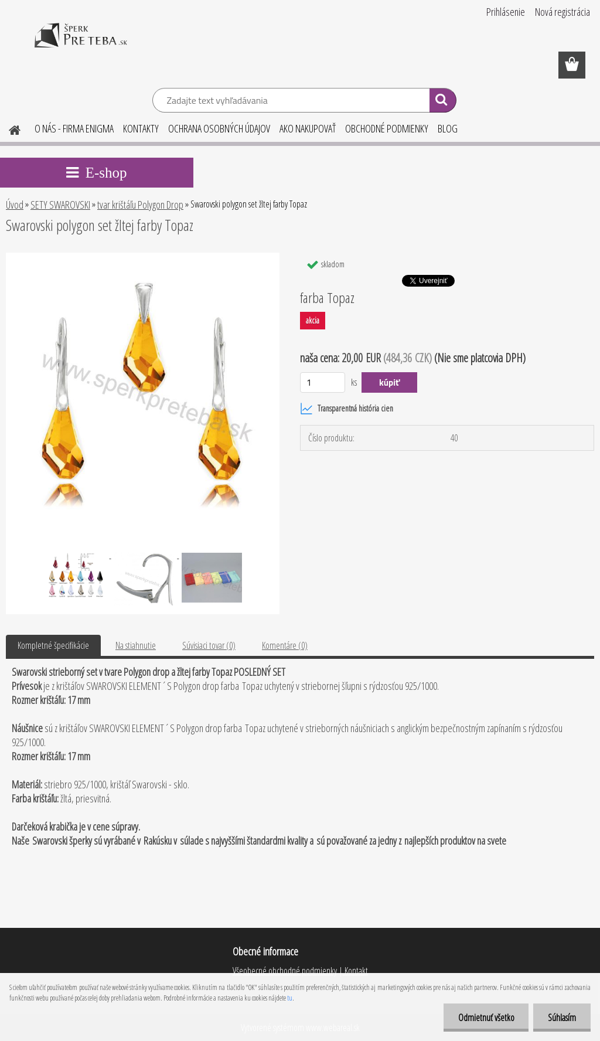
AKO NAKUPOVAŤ (307, 128)
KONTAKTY (141, 128)
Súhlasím (562, 1017)
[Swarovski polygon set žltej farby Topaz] (142, 257)
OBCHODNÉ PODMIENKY (386, 128)
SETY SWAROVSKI (60, 205)
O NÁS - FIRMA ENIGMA (74, 128)
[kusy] (322, 382)
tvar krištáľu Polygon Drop (140, 205)
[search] (442, 102)
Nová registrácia (562, 12)
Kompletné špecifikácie (53, 645)
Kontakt (355, 970)
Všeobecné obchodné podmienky (285, 970)
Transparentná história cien (346, 408)
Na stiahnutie (135, 645)
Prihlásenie (505, 12)
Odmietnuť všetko (486, 1017)
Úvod (14, 205)
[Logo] (80, 43)
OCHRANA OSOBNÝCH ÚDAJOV (219, 128)
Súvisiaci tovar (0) (209, 645)
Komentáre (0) (285, 645)
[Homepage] (7, 128)
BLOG (448, 128)
